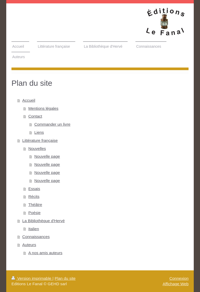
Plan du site (65, 278)
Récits (34, 196)
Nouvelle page (47, 156)
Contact (35, 116)
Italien (33, 229)
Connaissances (36, 236)
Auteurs (29, 244)
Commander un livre (52, 124)
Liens (39, 132)
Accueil (28, 100)
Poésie (34, 212)
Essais (34, 188)
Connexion (179, 278)
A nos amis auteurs (45, 253)
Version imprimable (31, 278)
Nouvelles (37, 148)
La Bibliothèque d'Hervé (43, 220)
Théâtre (35, 204)
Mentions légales (43, 108)
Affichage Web (175, 284)
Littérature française (40, 140)
